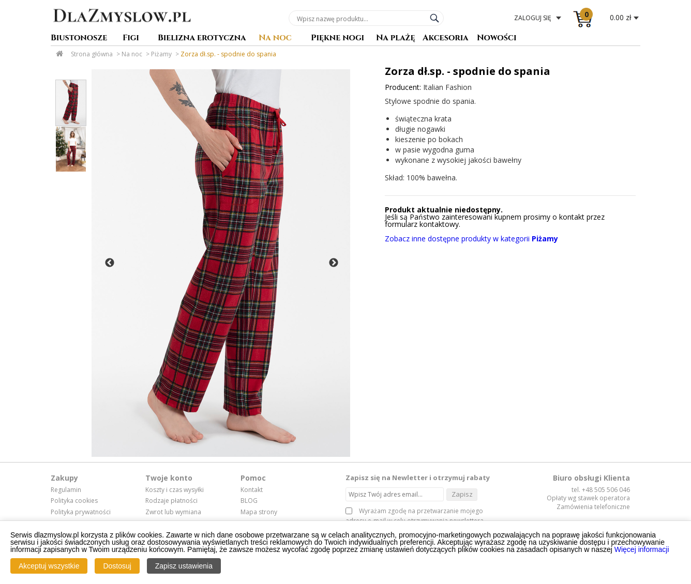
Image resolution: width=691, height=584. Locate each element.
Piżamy (161, 54)
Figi (131, 38)
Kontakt (252, 490)
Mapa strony (259, 512)
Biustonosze (79, 38)
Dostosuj (117, 566)
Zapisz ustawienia (184, 566)
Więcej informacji (641, 549)
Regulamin (66, 490)
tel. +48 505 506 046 (601, 489)
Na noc (275, 38)
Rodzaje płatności (171, 501)
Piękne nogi (337, 38)
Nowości (497, 38)
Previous (109, 263)
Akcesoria (446, 38)
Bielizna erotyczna (202, 38)
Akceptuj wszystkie (49, 566)
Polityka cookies (74, 501)
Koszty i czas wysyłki (174, 490)
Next (333, 263)
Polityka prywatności (81, 512)
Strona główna (92, 54)
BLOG (249, 501)
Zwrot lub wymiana (173, 512)
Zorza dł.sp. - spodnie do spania (228, 54)
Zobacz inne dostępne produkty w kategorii (471, 238)
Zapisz (462, 494)
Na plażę (395, 38)
